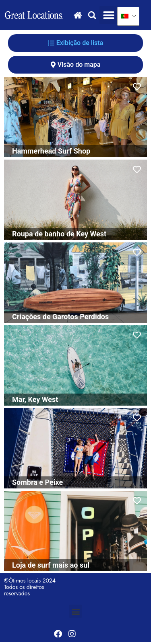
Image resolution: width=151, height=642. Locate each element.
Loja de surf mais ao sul (50, 565)
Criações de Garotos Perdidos (60, 316)
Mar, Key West (35, 399)
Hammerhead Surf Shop (51, 151)
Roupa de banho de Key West (59, 234)
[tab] (75, 43)
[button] (108, 15)
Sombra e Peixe (37, 482)
